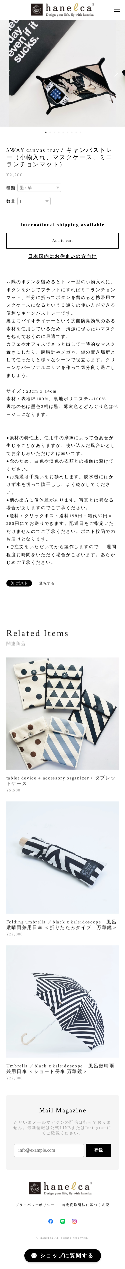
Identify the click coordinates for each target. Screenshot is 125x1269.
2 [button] (50, 132)
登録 (98, 1150)
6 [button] (67, 132)
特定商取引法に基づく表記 (86, 1205)
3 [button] (54, 132)
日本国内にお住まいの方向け (62, 256)
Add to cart (62, 240)
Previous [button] (10, 73)
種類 (11, 188)
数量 (11, 201)
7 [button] (71, 132)
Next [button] (115, 73)
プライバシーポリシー (35, 1205)
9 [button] (80, 132)
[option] (62, 73)
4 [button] (58, 132)
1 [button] (45, 132)
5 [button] (63, 132)
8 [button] (76, 132)
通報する (47, 583)
